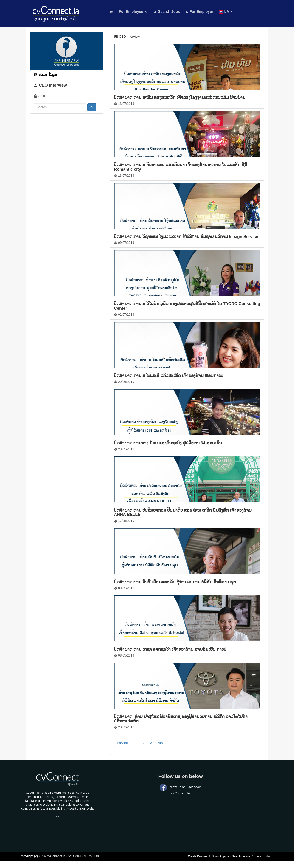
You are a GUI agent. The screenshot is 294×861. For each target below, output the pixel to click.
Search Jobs (167, 12)
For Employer (199, 12)
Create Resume (197, 856)
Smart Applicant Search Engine (231, 856)
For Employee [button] (133, 12)
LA (226, 12)
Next (161, 743)
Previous (123, 743)
